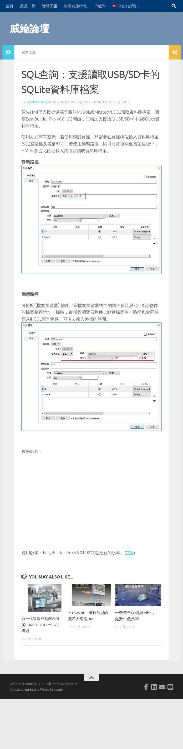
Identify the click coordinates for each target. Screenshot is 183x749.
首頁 (9, 6)
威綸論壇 (29, 28)
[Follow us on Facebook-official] (146, 686)
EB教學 (99, 6)
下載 (130, 552)
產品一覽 (27, 6)
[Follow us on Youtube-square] (170, 686)
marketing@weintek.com (43, 689)
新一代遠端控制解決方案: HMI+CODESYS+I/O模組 (42, 624)
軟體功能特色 (75, 6)
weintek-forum (39, 102)
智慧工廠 (49, 6)
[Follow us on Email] (162, 686)
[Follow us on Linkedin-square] (154, 686)
